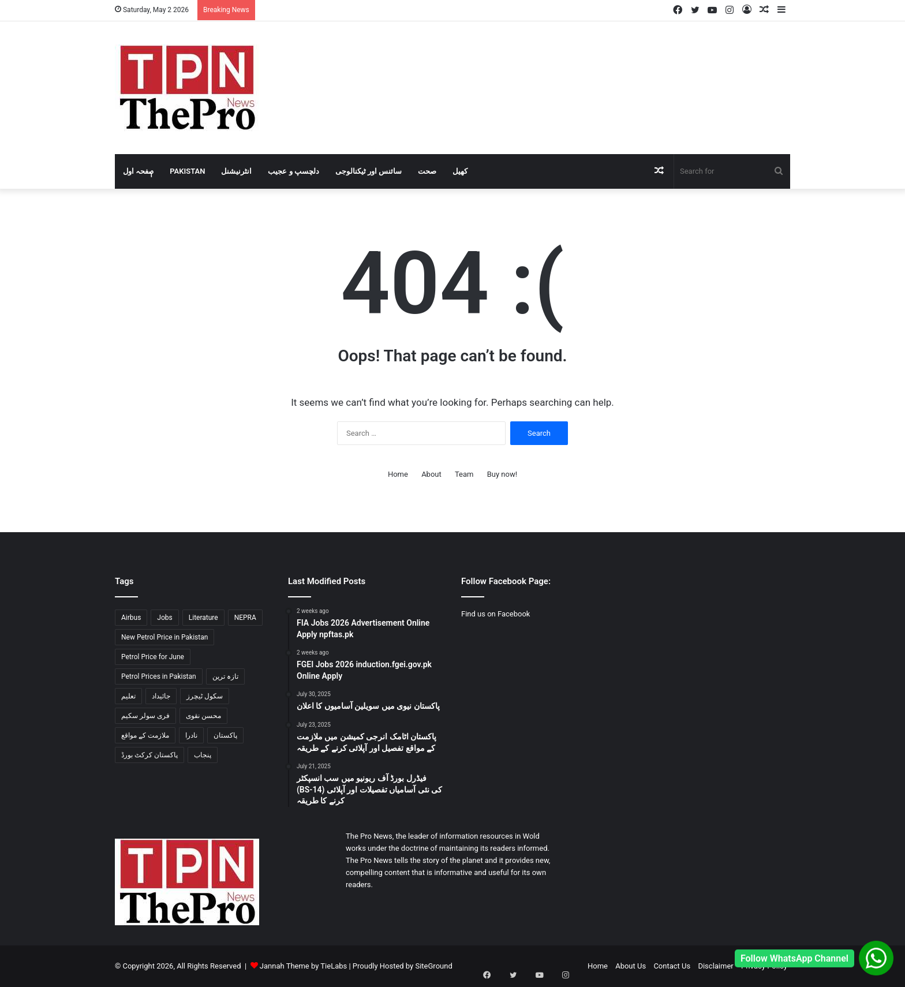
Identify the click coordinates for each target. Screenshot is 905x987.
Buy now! (502, 474)
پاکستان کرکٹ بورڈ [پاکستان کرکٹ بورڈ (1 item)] (149, 755)
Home (398, 474)
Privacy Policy (764, 966)
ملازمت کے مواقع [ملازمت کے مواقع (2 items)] (145, 735)
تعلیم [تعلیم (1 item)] (128, 696)
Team (464, 474)
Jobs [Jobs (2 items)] (164, 618)
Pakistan (187, 171)
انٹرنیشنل (236, 171)
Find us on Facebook (495, 614)
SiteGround (433, 966)
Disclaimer (715, 966)
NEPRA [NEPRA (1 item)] (245, 618)
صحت (427, 171)
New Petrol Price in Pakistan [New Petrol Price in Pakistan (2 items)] (164, 637)
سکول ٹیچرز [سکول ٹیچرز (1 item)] (204, 696)
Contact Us (671, 966)
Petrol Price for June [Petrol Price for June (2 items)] (152, 657)
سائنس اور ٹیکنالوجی (368, 171)
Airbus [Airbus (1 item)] (131, 618)
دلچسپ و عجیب (293, 171)
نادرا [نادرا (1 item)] (191, 735)
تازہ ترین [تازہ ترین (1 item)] (225, 676)
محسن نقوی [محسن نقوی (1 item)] (203, 716)
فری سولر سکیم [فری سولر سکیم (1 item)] (145, 716)
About (431, 474)
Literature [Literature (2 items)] (203, 618)
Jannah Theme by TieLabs (303, 966)
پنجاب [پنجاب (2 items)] (202, 755)
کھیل (460, 171)
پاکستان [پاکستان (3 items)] (225, 735)
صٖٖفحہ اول (138, 171)
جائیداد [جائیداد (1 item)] (161, 696)
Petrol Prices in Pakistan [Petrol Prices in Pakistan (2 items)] (158, 676)
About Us (630, 966)
